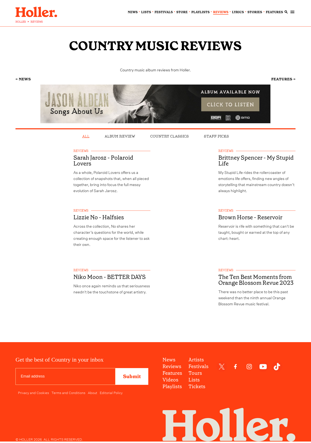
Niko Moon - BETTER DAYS (111, 277)
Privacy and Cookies (33, 393)
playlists (200, 11)
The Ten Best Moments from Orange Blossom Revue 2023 (256, 283)
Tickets (196, 388)
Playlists (172, 388)
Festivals (198, 368)
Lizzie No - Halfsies (99, 217)
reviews (220, 11)
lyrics (238, 11)
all (86, 134)
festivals (164, 11)
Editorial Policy (111, 393)
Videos (170, 381)
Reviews (172, 368)
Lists (194, 381)
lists (146, 11)
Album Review (120, 134)
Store (182, 11)
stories (254, 11)
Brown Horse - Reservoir (251, 217)
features (274, 11)
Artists (196, 361)
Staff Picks (216, 134)
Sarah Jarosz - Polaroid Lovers (104, 159)
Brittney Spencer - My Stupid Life (257, 159)
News (169, 361)
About (92, 393)
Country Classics (169, 134)
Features (172, 374)
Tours (195, 374)
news (133, 11)
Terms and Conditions (68, 393)
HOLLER (20, 20)
